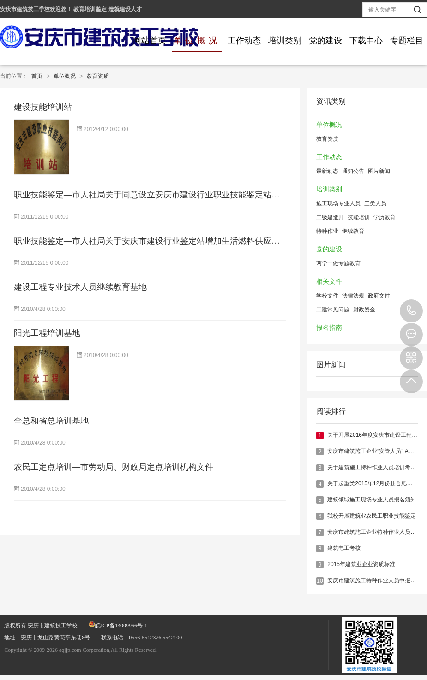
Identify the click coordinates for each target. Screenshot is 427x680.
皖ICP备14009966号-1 (118, 625)
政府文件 (379, 295)
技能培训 (359, 217)
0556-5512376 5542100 (411, 310)
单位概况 (197, 40)
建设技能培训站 (43, 107)
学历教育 (384, 217)
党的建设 (325, 40)
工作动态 (244, 40)
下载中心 (366, 40)
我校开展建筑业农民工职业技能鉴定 (371, 516)
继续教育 (353, 231)
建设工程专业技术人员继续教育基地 (80, 287)
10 (320, 581)
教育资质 (98, 76)
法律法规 (353, 295)
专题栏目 (406, 40)
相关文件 (329, 281)
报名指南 (329, 327)
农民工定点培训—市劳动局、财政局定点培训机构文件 (113, 466)
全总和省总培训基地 (51, 420)
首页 (36, 76)
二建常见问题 (332, 309)
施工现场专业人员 (338, 203)
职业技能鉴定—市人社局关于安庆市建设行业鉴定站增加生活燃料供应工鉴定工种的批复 (176, 240)
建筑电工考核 (344, 548)
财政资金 (364, 309)
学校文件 (327, 295)
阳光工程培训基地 (47, 333)
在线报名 (411, 334)
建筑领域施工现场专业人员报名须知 (371, 499)
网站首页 (149, 40)
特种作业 (327, 231)
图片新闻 (379, 171)
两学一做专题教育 (338, 263)
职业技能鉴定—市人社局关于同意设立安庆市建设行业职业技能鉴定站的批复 (155, 194)
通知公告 (353, 171)
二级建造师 (330, 217)
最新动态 (327, 171)
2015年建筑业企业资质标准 (361, 564)
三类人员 (375, 203)
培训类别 (284, 40)
